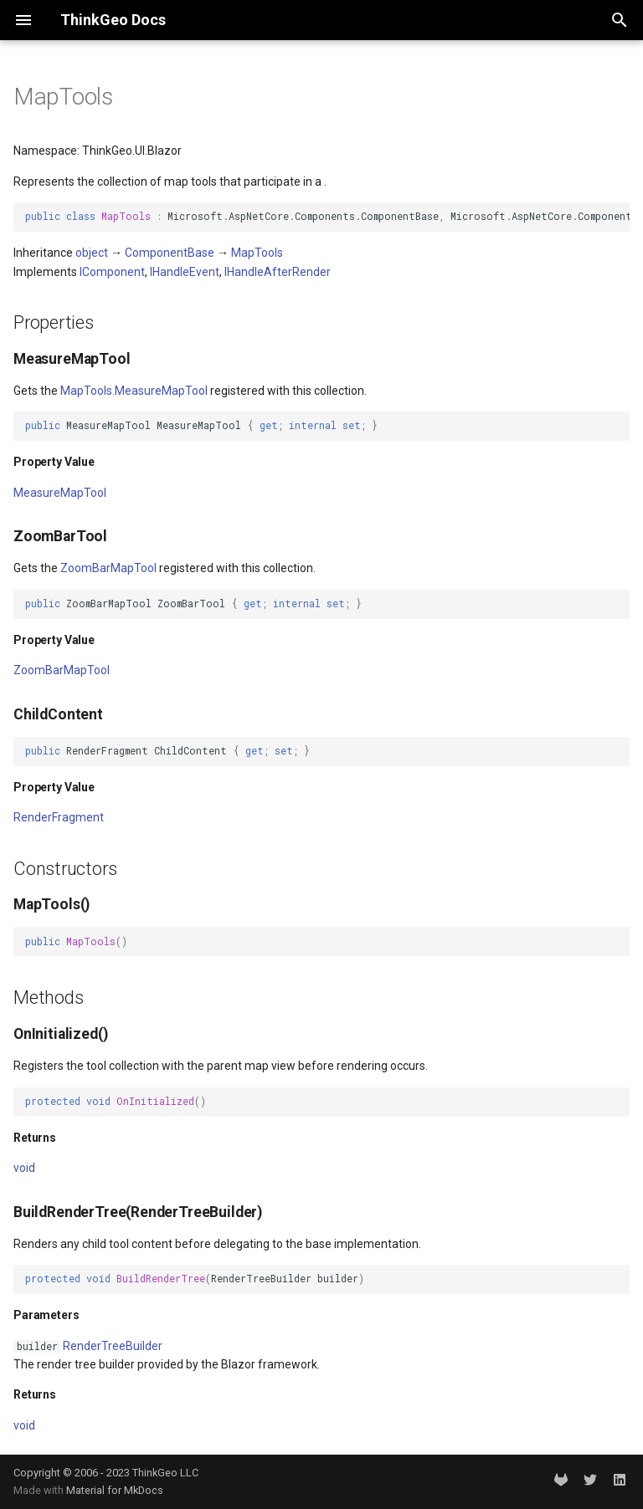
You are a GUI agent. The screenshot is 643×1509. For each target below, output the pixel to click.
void (24, 1167)
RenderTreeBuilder (112, 1346)
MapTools (257, 252)
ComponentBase (169, 252)
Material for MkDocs (114, 1490)
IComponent (112, 272)
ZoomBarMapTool (108, 568)
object (91, 252)
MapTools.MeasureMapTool (134, 390)
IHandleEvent (184, 272)
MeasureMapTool (59, 492)
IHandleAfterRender (277, 272)
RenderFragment (58, 817)
